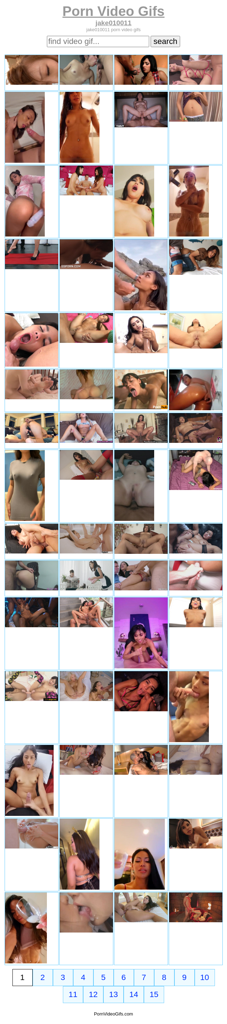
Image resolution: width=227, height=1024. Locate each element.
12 (93, 994)
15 (154, 994)
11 (73, 994)
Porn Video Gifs (113, 11)
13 (113, 994)
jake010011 (113, 23)
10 (204, 977)
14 (133, 994)
